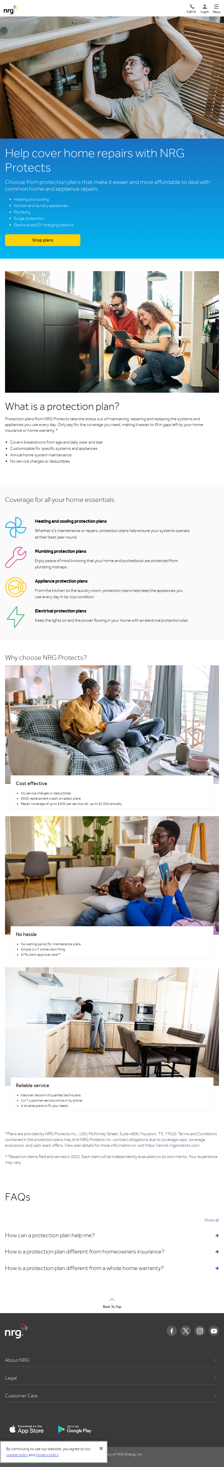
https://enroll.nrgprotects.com (172, 1145)
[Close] (101, 1448)
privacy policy (47, 1455)
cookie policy (17, 1455)
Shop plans (42, 240)
